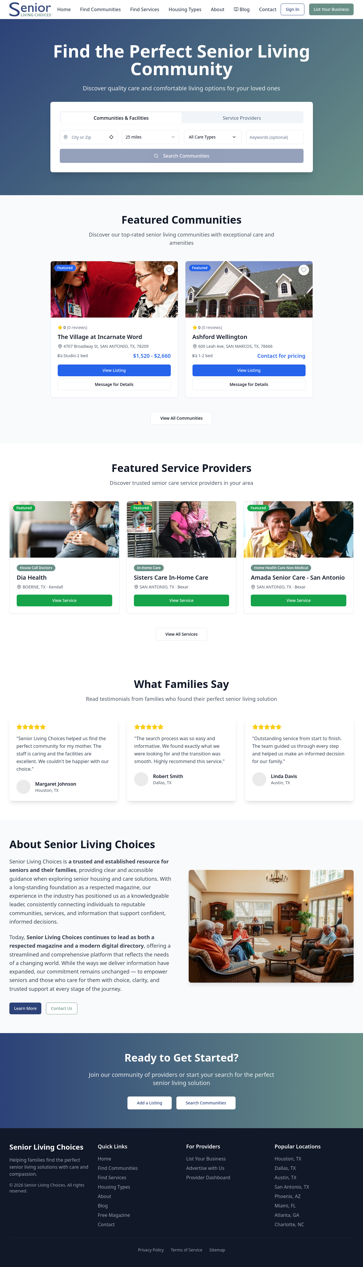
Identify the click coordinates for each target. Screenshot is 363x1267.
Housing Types (184, 9)
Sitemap (217, 1250)
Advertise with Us (205, 1168)
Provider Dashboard (208, 1177)
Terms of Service (186, 1250)
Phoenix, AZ (288, 1196)
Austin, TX (285, 1177)
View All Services (182, 634)
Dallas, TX (285, 1168)
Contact (267, 9)
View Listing (114, 370)
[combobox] (150, 137)
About (217, 9)
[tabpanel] (182, 146)
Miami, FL (285, 1205)
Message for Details (114, 384)
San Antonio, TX (292, 1187)
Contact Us (61, 1008)
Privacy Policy (151, 1250)
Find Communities (100, 9)
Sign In (292, 9)
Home (64, 9)
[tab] (121, 118)
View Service (64, 600)
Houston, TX (288, 1158)
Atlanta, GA (287, 1215)
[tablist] (182, 117)
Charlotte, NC (289, 1224)
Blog (242, 9)
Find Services (144, 9)
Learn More (25, 1008)
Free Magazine (114, 1215)
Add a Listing (149, 1103)
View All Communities (181, 418)
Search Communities (206, 1103)
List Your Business (331, 9)
